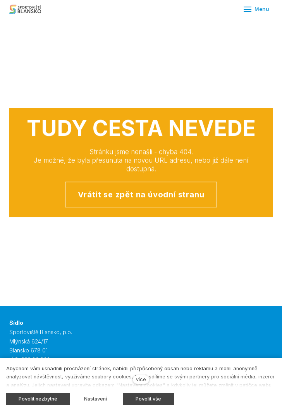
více (141, 379)
